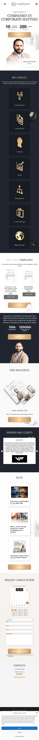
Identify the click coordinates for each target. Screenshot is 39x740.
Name (7, 625)
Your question (9, 637)
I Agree (19, 728)
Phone (7, 629)
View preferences (19, 736)
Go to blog (19, 570)
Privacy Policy (10, 660)
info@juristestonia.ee (19, 676)
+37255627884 (19, 673)
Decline (19, 732)
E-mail (7, 633)
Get (19, 421)
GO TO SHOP (19, 305)
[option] (10, 284)
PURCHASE (11, 297)
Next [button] (37, 454)
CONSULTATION (19, 35)
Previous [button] (2, 454)
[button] (36, 713)
